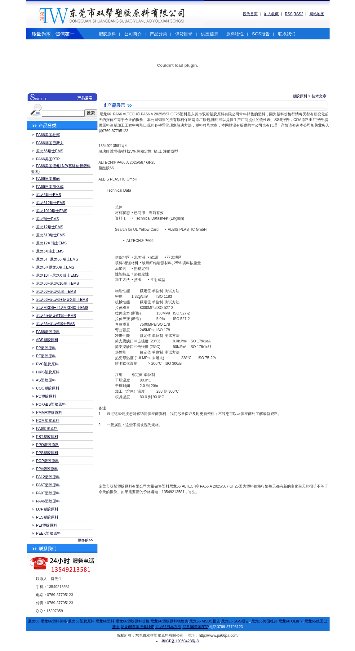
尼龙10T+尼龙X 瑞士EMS (57, 275)
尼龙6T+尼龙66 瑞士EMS (57, 259)
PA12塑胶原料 (48, 477)
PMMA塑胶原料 (49, 412)
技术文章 (319, 96)
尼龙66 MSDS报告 (204, 621)
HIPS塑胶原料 (48, 372)
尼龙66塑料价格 (54, 621)
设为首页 (250, 14)
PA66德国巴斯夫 (49, 143)
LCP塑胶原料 (47, 509)
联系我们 (286, 33)
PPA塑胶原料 (47, 469)
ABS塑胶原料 (47, 340)
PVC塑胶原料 (47, 364)
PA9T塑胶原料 (48, 493)
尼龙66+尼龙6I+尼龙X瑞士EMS (62, 299)
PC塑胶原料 (46, 396)
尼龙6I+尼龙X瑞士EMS (55, 267)
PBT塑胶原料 (47, 437)
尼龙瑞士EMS (47, 219)
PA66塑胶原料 (48, 332)
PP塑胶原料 (46, 348)
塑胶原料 (107, 33)
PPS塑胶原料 (47, 453)
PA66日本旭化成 (49, 187)
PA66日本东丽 (48, 178)
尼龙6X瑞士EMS (50, 251)
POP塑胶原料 (47, 461)
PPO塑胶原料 (47, 445)
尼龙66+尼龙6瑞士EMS (55, 324)
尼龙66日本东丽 (168, 627)
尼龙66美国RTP (195, 627)
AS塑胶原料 (46, 380)
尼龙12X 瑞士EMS (51, 243)
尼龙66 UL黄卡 (290, 621)
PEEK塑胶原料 (48, 533)
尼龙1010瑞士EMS (51, 211)
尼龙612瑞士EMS (50, 203)
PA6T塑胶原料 (48, 485)
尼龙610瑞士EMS (50, 235)
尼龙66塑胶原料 (81, 621)
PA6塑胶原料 (47, 428)
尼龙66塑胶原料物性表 (169, 621)
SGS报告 (261, 33)
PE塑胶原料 (46, 356)
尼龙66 (33, 621)
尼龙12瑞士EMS (49, 227)
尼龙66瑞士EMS (49, 151)
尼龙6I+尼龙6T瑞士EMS (56, 316)
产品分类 (158, 33)
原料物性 (235, 33)
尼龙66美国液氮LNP (137, 627)
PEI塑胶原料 (46, 525)
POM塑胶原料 (47, 420)
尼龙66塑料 (104, 621)
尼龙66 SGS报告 (235, 621)
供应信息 (209, 33)
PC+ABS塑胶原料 (51, 404)
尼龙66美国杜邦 (264, 621)
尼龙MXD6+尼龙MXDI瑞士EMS (62, 307)
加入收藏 (271, 14)
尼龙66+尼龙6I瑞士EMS (56, 291)
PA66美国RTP (48, 159)
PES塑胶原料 (47, 517)
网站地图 (316, 14)
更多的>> (85, 540)
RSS (289, 14)
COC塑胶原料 (47, 388)
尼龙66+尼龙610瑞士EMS (57, 283)
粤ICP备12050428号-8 (180, 641)
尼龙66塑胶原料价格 (132, 621)
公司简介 (133, 33)
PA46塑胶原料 (48, 501)
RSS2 (298, 14)
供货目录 (184, 33)
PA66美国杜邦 (48, 135)
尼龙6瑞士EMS (48, 195)
